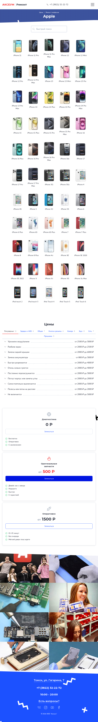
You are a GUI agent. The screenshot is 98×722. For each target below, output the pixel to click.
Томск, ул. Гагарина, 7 (49, 680)
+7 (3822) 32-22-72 (57, 4)
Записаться (49, 431)
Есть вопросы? (49, 701)
